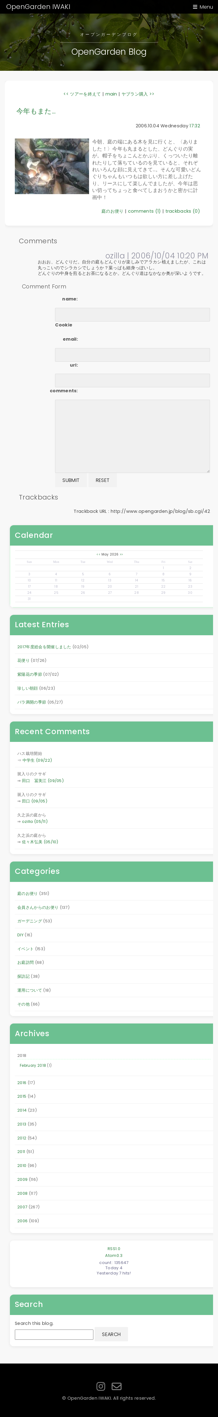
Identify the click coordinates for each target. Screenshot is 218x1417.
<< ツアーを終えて (82, 94)
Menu (206, 7)
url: (74, 365)
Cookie (63, 325)
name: (70, 299)
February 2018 (33, 1065)
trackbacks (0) (182, 211)
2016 (21, 1083)
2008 (22, 1193)
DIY (20, 935)
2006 (22, 1221)
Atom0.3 (113, 1255)
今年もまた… (36, 111)
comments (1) (144, 211)
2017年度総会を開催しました (44, 647)
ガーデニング (29, 921)
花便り (23, 660)
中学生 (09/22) (37, 760)
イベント (25, 949)
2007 (22, 1207)
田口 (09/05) (34, 801)
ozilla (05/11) (35, 821)
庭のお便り (112, 211)
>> (121, 554)
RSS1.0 (114, 1249)
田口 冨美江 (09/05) (43, 781)
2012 (21, 1138)
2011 (21, 1152)
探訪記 (23, 976)
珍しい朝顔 (27, 688)
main (111, 94)
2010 (21, 1165)
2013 (21, 1124)
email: (70, 339)
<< (98, 554)
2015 (21, 1096)
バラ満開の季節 (31, 702)
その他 (23, 1004)
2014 (22, 1110)
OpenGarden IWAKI (38, 6)
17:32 (195, 126)
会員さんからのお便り (37, 907)
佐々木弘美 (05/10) (40, 842)
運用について (29, 990)
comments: (64, 391)
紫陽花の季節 (29, 674)
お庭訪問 (25, 962)
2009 (22, 1179)
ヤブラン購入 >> (138, 94)
